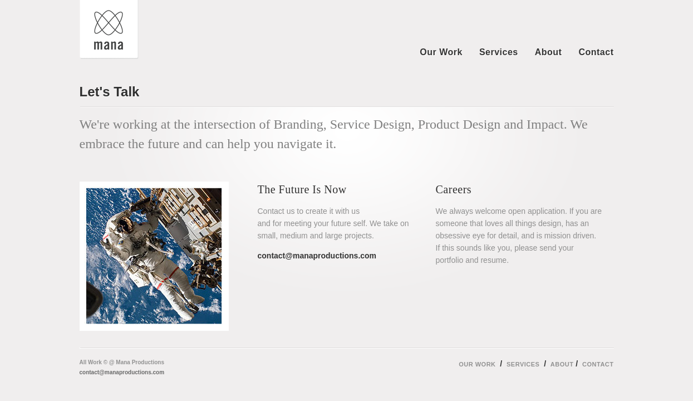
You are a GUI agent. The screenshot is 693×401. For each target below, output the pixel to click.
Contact (595, 52)
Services (498, 52)
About (548, 52)
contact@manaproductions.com (122, 372)
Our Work (441, 52)
